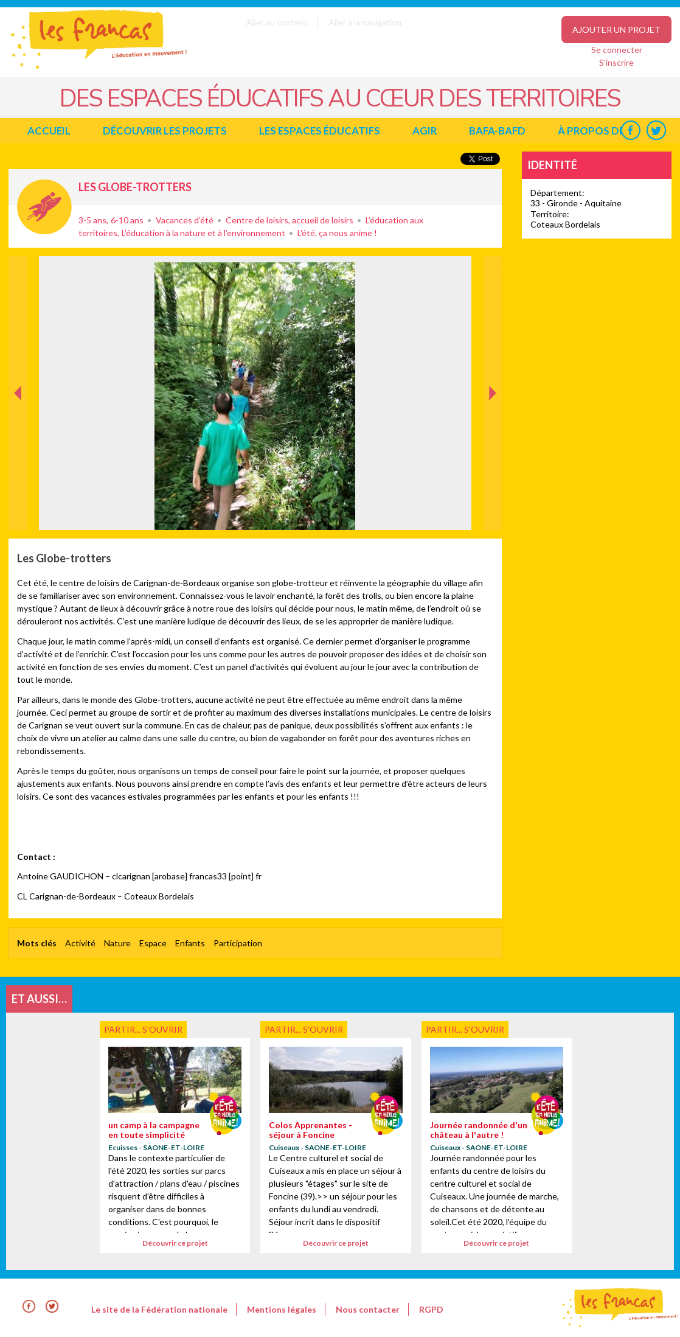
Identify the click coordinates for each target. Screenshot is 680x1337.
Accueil (49, 130)
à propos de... (595, 130)
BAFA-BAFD (497, 130)
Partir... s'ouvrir (44, 207)
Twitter (656, 130)
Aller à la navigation (364, 22)
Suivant (491, 269)
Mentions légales (281, 1309)
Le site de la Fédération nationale (159, 1309)
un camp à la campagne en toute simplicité (153, 1129)
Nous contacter (368, 1309)
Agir (424, 130)
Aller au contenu (277, 22)
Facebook (630, 130)
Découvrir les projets (165, 130)
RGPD (431, 1309)
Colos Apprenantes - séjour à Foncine (310, 1129)
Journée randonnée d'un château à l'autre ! (478, 1129)
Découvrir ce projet (175, 1243)
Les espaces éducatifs (319, 130)
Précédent (18, 511)
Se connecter (616, 49)
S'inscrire (616, 62)
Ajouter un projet (616, 29)
